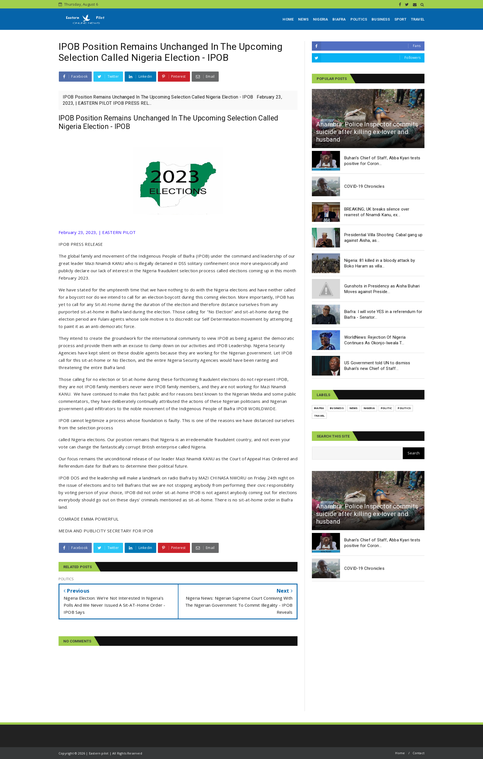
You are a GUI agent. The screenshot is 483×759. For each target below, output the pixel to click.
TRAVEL (417, 19)
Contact (418, 752)
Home (400, 752)
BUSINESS (381, 19)
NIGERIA (320, 19)
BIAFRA (339, 19)
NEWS (303, 19)
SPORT (400, 19)
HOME (288, 19)
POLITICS (358, 19)
